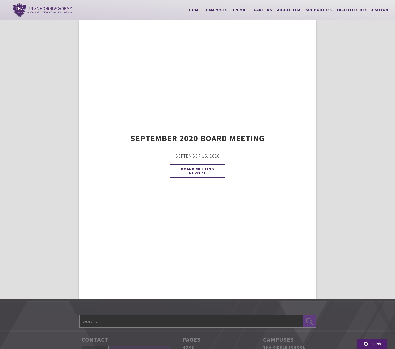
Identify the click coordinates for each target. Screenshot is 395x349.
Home (195, 9)
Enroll (241, 9)
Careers (263, 9)
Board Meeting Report (197, 170)
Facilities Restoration (363, 9)
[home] (42, 10)
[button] (216, 9)
